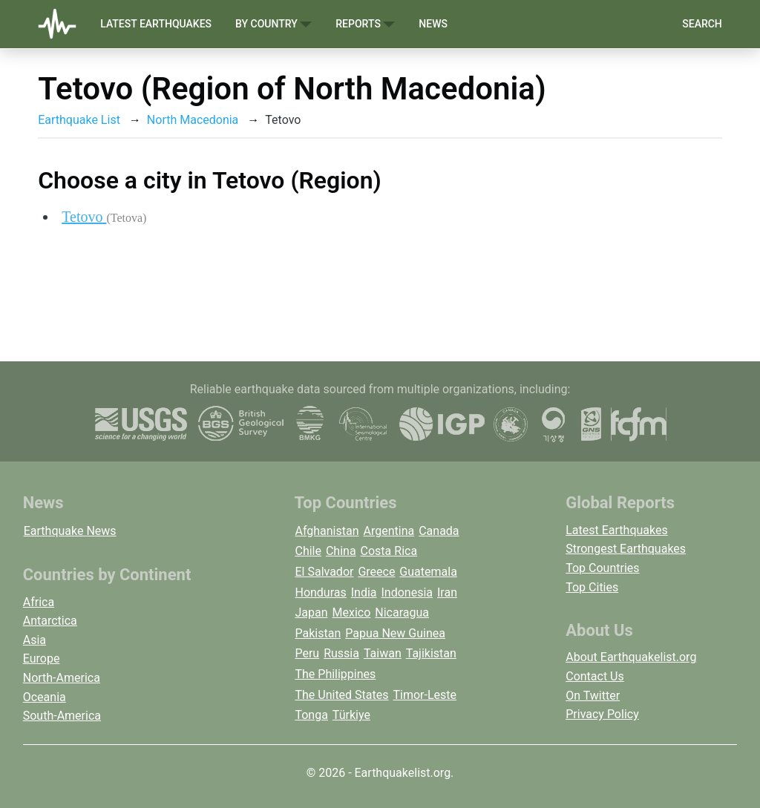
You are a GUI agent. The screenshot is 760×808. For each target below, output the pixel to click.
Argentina (389, 531)
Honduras (320, 592)
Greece (376, 572)
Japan (311, 612)
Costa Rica (389, 551)
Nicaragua (402, 612)
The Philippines (335, 674)
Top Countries (602, 568)
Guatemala (427, 572)
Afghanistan (326, 531)
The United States (341, 695)
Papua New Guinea (395, 633)
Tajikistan (431, 653)
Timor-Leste (424, 695)
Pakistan (318, 633)
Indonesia (407, 592)
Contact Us (595, 676)
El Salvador (324, 572)
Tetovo (104, 216)
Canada (439, 531)
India (364, 592)
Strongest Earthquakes (626, 549)
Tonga (311, 715)
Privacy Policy (602, 714)
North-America (61, 678)
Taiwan (383, 653)
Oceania (44, 697)
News (433, 24)
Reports (365, 24)
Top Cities (592, 587)
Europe (41, 658)
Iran (447, 592)
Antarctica (50, 621)
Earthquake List (79, 120)
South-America (62, 716)
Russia (341, 653)
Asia (34, 640)
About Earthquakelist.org (631, 657)
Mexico (351, 612)
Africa (38, 602)
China (341, 551)
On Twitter (593, 696)
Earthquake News (70, 531)
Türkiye (351, 715)
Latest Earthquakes (156, 24)
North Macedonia (192, 120)
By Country (273, 24)
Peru (307, 653)
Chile (308, 551)
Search (702, 24)
